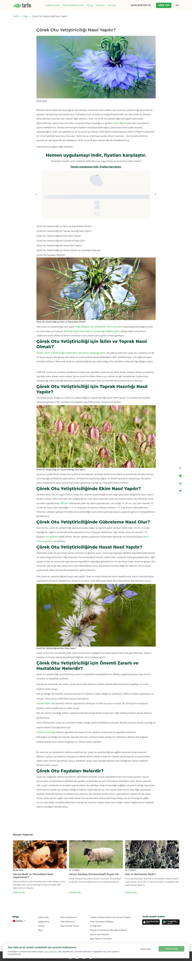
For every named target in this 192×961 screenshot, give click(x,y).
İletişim (100, 5)
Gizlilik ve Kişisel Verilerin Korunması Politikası (110, 917)
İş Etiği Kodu (95, 925)
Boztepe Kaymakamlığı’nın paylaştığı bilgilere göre (91, 331)
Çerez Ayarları (145, 949)
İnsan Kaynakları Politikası (101, 921)
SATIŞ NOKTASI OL (141, 5)
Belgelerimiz (43, 921)
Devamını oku (19, 892)
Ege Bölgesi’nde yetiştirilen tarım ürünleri (99, 326)
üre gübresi (52, 536)
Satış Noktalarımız (73, 5)
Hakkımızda (52, 5)
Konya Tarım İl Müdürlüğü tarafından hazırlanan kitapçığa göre (70, 353)
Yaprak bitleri (43, 703)
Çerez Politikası (50, 952)
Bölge (16, 916)
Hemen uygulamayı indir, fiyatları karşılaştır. (96, 166)
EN (177, 5)
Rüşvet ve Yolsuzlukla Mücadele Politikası (108, 930)
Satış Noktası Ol (67, 921)
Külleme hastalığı (45, 732)
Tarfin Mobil (120, 123)
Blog (90, 5)
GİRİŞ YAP (163, 5)
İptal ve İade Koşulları (99, 934)
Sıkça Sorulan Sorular (69, 925)
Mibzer (64, 503)
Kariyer (112, 5)
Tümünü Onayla (171, 949)
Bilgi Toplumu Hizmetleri (101, 938)
